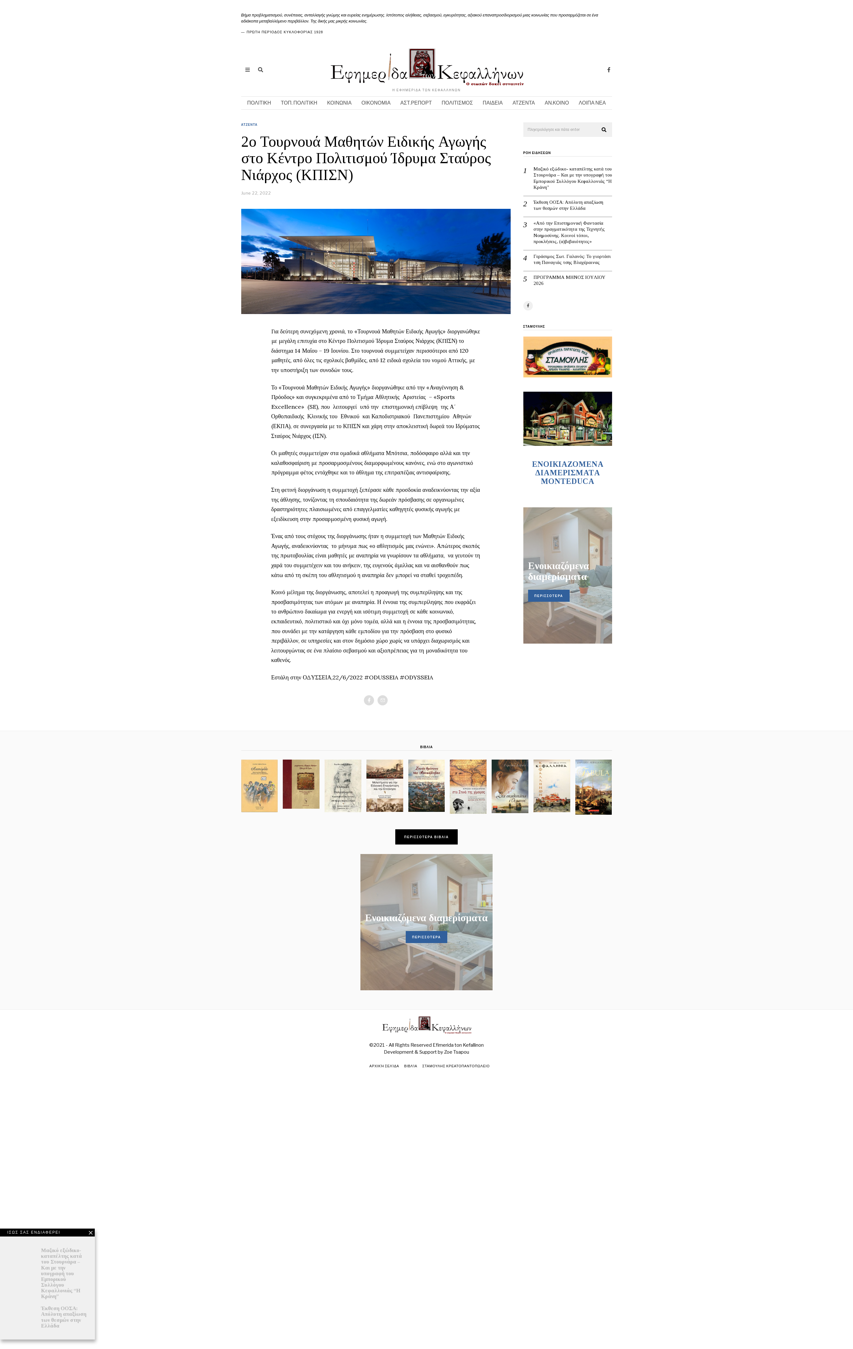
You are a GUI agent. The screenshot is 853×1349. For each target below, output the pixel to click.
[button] (604, 130)
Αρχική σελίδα (383, 1066)
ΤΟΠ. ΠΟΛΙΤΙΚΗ (299, 103)
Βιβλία (410, 1066)
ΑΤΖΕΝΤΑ (524, 103)
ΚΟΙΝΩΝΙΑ (339, 103)
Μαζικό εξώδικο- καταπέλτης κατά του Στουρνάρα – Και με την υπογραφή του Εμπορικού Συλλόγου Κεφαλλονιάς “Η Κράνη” (572, 178)
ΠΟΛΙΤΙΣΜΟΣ (457, 103)
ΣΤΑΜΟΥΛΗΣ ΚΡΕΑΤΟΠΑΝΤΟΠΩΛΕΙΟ (456, 1066)
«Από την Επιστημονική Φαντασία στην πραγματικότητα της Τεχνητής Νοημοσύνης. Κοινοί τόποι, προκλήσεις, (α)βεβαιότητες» (569, 232)
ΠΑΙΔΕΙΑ (493, 103)
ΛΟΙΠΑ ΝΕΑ (592, 103)
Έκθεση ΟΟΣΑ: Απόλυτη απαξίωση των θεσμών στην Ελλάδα (568, 205)
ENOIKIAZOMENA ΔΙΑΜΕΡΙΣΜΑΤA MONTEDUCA (568, 472)
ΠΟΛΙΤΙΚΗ (259, 103)
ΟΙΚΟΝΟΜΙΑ (376, 103)
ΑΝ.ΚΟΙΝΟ (557, 103)
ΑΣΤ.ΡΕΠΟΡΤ (416, 103)
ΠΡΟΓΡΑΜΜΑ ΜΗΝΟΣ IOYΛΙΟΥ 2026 (569, 280)
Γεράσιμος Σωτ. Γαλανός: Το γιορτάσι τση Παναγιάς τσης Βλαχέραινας (572, 259)
